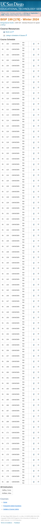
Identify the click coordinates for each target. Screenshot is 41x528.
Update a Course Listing (11, 509)
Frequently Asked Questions (12, 506)
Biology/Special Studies (7, 23)
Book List (9, 32)
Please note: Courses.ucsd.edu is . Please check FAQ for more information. (20, 14)
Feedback (17, 523)
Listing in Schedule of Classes (15, 35)
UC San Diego (12, 4)
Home (5, 502)
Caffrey (3, 25)
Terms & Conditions (6, 523)
